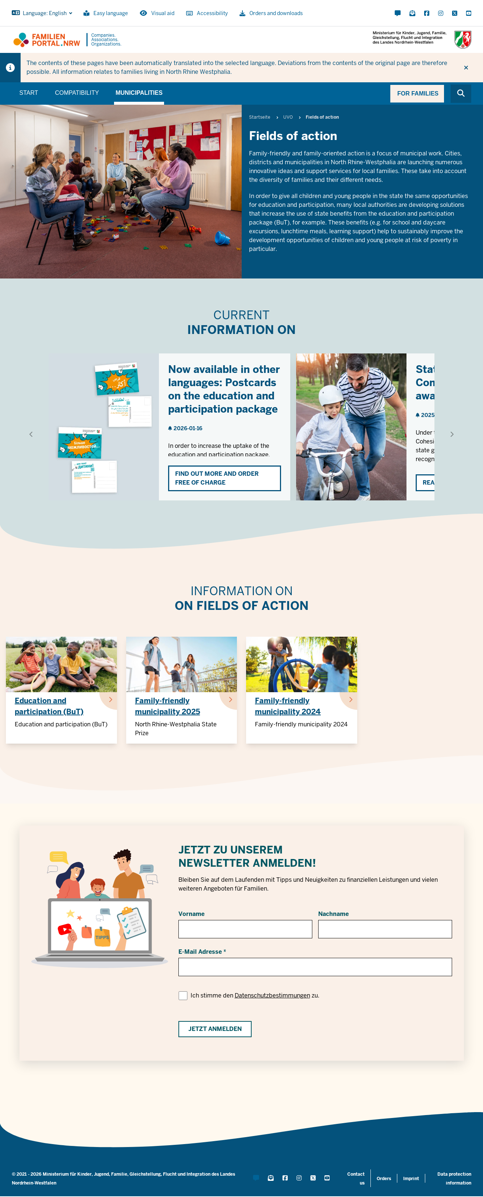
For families (417, 93)
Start (28, 93)
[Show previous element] (31, 434)
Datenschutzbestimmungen (272, 995)
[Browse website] (461, 94)
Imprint (411, 1179)
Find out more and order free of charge (217, 478)
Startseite (259, 117)
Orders (384, 1179)
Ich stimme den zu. (255, 995)
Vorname (191, 914)
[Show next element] (451, 434)
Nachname (333, 914)
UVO (288, 117)
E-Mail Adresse (200, 952)
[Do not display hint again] (466, 67)
